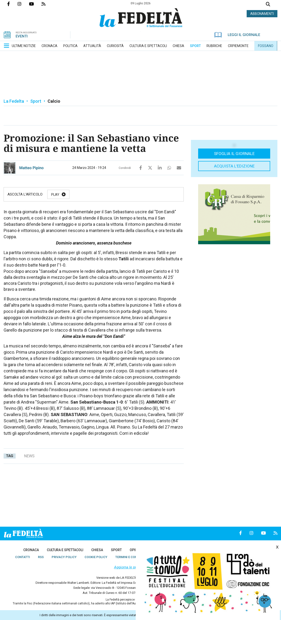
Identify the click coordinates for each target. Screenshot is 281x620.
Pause (81, 195)
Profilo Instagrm (23, 4)
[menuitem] (23, 46)
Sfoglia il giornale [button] (234, 153)
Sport (35, 101)
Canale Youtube (35, 4)
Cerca (268, 5)
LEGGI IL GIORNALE (237, 34)
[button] (6, 45)
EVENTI (22, 36)
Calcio (54, 101)
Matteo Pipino (31, 168)
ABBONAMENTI (262, 14)
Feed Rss (47, 4)
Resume (109, 195)
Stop (136, 195)
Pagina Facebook (12, 4)
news (29, 456)
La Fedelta (14, 101)
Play (55, 195)
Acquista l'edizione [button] (234, 166)
